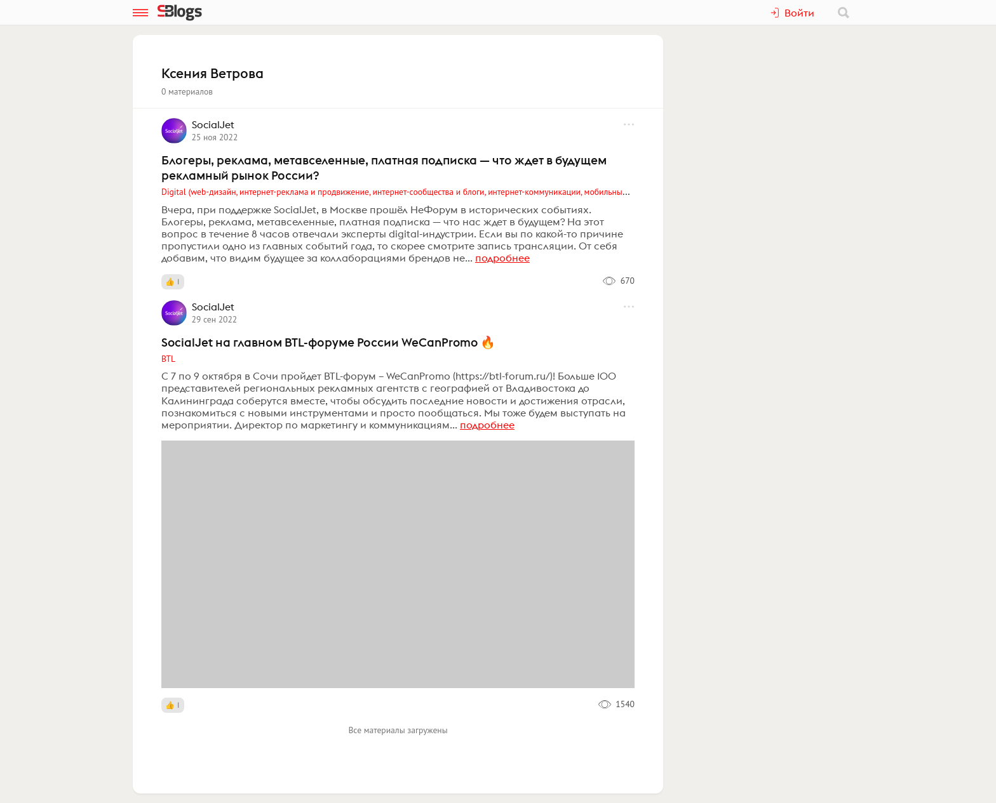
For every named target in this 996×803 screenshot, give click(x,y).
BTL (168, 358)
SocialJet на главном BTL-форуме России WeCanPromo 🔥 (328, 342)
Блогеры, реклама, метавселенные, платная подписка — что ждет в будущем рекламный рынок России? (384, 167)
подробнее (502, 257)
